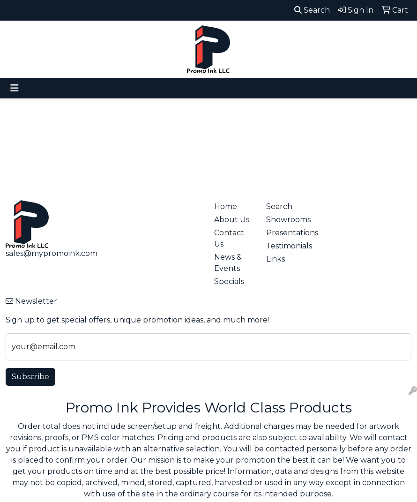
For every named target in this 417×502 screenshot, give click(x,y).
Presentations (286, 232)
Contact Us (229, 238)
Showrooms (286, 219)
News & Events (228, 263)
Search (312, 10)
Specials (229, 281)
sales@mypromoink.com (51, 253)
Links (275, 259)
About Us (231, 219)
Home (225, 206)
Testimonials (286, 245)
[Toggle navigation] (14, 88)
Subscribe (30, 376)
